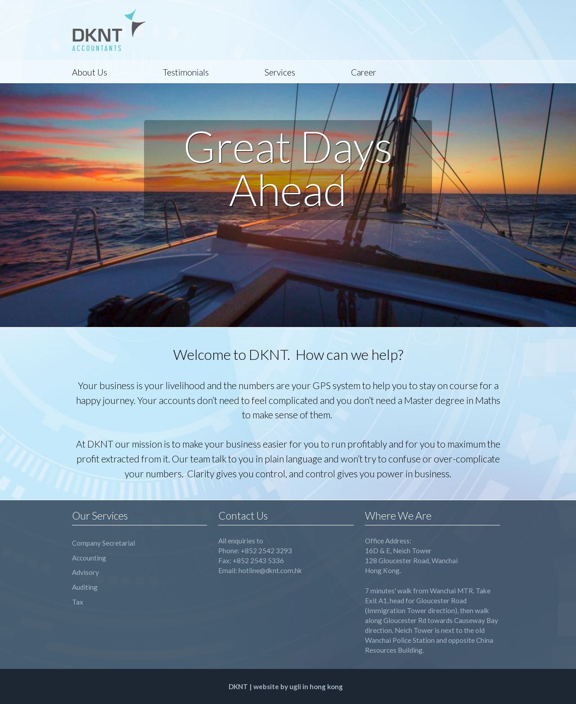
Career (363, 72)
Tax (77, 602)
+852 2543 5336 (258, 560)
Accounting (89, 558)
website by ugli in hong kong (298, 686)
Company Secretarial (103, 543)
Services (280, 72)
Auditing (85, 587)
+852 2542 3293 (266, 551)
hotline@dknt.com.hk (270, 570)
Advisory (85, 572)
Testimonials (186, 72)
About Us (89, 72)
